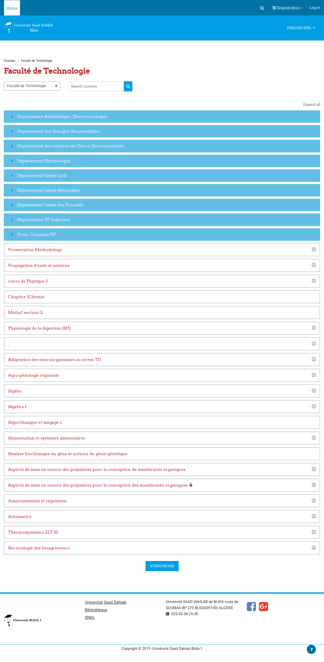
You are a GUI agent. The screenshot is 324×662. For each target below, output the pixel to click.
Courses (9, 61)
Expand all (311, 105)
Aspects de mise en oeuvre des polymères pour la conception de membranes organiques (97, 469)
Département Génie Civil (42, 175)
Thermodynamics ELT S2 (33, 532)
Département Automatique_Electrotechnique (62, 116)
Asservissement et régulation (37, 501)
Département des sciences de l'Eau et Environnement (70, 146)
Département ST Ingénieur (44, 219)
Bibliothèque (96, 610)
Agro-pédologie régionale (33, 375)
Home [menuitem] (12, 8)
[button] (262, 8)
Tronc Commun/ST (36, 234)
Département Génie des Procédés (50, 205)
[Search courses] (96, 87)
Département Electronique (43, 161)
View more (162, 566)
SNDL (90, 618)
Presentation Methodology (35, 249)
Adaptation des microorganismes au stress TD (54, 359)
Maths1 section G (25, 312)
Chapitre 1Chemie (26, 296)
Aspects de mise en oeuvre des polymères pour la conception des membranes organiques (98, 485)
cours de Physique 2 (28, 281)
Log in (315, 7)
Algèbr (15, 391)
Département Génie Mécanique (48, 190)
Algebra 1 (17, 406)
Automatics (19, 516)
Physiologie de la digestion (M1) (39, 328)
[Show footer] (311, 649)
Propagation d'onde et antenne (39, 265)
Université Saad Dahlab (105, 602)
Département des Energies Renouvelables (58, 131)
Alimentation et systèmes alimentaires (46, 438)
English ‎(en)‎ (299, 28)
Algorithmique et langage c (35, 422)
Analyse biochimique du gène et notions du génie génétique (67, 453)
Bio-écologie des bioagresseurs (39, 548)
